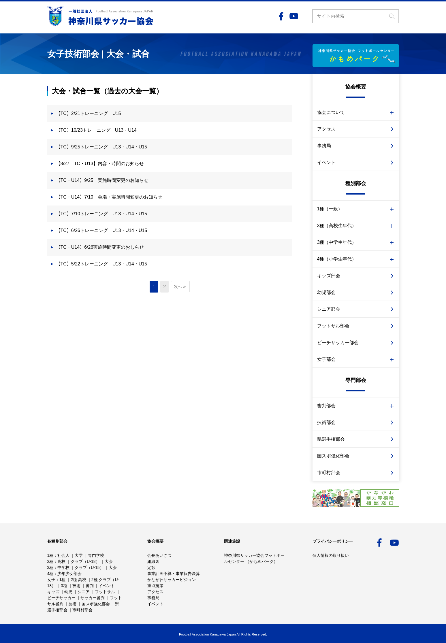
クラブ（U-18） (85, 561)
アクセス (326, 129)
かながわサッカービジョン (171, 579)
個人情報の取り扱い (331, 555)
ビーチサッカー (61, 597)
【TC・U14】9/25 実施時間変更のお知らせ (102, 180)
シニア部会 (328, 309)
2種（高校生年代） (337, 225)
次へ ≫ (180, 286)
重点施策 (155, 585)
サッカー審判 (92, 597)
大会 (109, 561)
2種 (50, 561)
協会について (331, 112)
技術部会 (326, 422)
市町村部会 (328, 472)
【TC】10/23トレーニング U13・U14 (96, 130)
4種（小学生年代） (337, 259)
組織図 (153, 561)
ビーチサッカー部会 (338, 342)
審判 (90, 585)
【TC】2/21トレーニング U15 (88, 113)
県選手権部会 (331, 439)
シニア (84, 591)
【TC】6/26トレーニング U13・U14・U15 (101, 230)
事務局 (324, 145)
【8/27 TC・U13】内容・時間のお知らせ (100, 163)
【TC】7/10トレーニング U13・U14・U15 (101, 213)
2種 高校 (78, 579)
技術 (76, 585)
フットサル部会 (333, 325)
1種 (50, 555)
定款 (151, 567)
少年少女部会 (69, 573)
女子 (51, 579)
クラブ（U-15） (89, 567)
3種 (50, 567)
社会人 (63, 555)
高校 (61, 561)
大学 (79, 555)
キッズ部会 (328, 275)
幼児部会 (326, 292)
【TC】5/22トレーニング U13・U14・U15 (101, 263)
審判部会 (326, 405)
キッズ (53, 591)
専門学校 (96, 555)
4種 (50, 573)
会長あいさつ (159, 555)
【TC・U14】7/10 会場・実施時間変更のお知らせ (109, 197)
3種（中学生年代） (337, 242)
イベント (326, 162)
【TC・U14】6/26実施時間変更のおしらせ (100, 247)
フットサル (105, 591)
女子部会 (326, 359)
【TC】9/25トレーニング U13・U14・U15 (101, 146)
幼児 (68, 591)
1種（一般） (330, 208)
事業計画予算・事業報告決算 (173, 573)
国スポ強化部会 (333, 455)
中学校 (63, 567)
